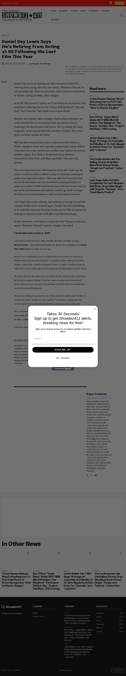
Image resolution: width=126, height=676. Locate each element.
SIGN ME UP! (63, 350)
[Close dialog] (94, 309)
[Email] (63, 338)
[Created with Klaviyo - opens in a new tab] (63, 368)
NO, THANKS (63, 358)
